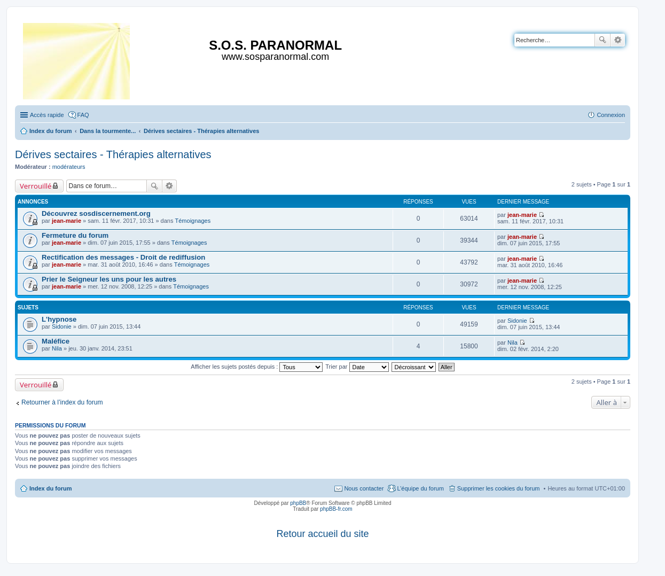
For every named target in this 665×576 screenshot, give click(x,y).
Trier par (356, 366)
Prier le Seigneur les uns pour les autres (109, 279)
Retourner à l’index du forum (62, 402)
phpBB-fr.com (336, 509)
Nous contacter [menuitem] (364, 488)
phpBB (298, 503)
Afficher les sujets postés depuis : (257, 366)
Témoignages (193, 220)
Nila (57, 348)
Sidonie (62, 326)
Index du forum (50, 488)
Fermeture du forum (75, 235)
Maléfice (55, 341)
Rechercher (602, 40)
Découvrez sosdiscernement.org (96, 213)
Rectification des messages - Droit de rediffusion (123, 257)
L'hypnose (59, 319)
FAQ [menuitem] (83, 115)
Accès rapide (47, 115)
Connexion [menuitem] (611, 115)
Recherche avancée (618, 40)
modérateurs (68, 167)
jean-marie (66, 220)
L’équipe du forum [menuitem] (420, 488)
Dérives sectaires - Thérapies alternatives (113, 154)
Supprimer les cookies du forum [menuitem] (498, 488)
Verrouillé (35, 186)
